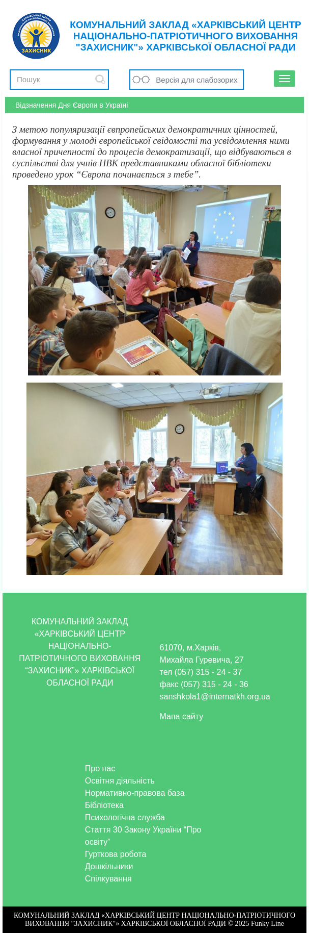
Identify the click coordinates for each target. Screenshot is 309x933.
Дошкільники (109, 866)
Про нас (100, 768)
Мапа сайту (182, 716)
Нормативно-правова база (135, 793)
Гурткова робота (116, 854)
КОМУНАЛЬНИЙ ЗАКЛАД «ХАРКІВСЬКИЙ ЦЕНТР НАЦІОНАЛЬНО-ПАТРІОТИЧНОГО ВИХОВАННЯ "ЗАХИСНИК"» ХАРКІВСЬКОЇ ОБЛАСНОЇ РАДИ (185, 36)
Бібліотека (104, 805)
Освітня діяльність (120, 780)
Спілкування (108, 878)
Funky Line (267, 923)
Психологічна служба (125, 817)
